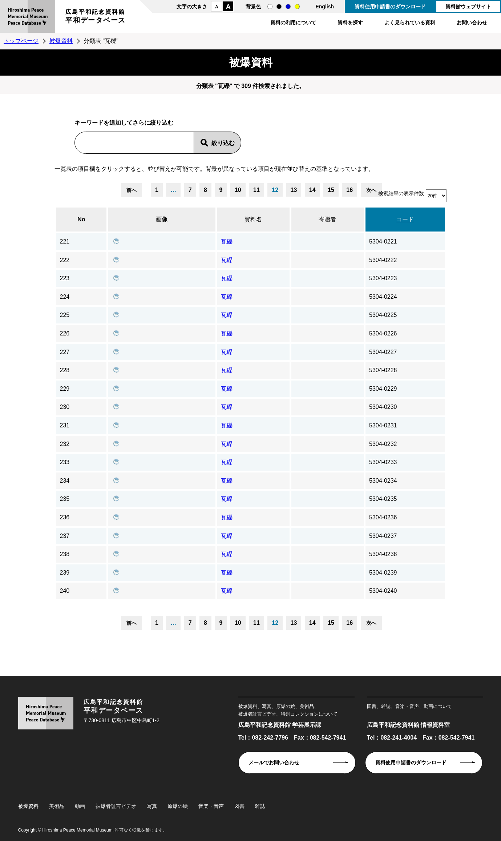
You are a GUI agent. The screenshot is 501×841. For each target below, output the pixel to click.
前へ (131, 190)
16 (349, 190)
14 (312, 190)
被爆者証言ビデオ (116, 806)
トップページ (21, 41)
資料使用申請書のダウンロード (390, 6)
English (324, 6)
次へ (371, 190)
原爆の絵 (177, 806)
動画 (80, 806)
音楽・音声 (211, 806)
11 (256, 190)
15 (331, 190)
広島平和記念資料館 (95, 17)
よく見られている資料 (409, 22)
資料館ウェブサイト (468, 6)
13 (294, 190)
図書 (239, 806)
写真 (152, 806)
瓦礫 (227, 241)
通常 (269, 6)
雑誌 (260, 806)
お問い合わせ (472, 22)
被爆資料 (61, 41)
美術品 (56, 806)
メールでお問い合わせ (274, 762)
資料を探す (350, 22)
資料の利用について (293, 22)
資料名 (253, 219)
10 (238, 190)
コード (405, 219)
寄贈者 (327, 219)
